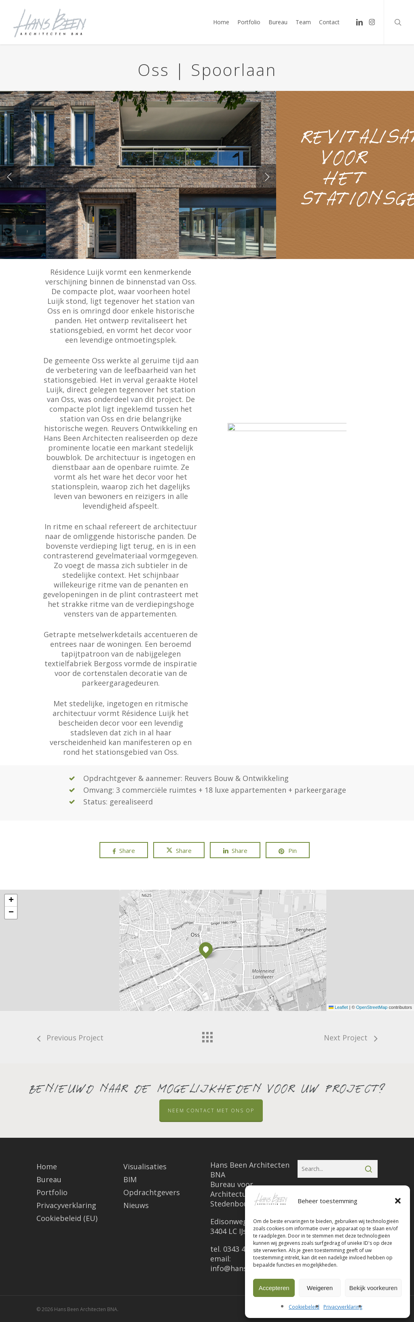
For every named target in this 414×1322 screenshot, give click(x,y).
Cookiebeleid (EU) (66, 1218)
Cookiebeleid (304, 1306)
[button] (398, 1201)
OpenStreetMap (372, 1007)
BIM (130, 1179)
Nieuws (136, 1205)
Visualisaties (145, 1166)
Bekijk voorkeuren (373, 1287)
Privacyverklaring (342, 1306)
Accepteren (274, 1287)
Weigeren (320, 1287)
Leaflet (338, 1007)
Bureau (48, 1179)
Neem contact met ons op (211, 1110)
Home (46, 1166)
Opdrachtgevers (151, 1192)
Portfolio (52, 1192)
